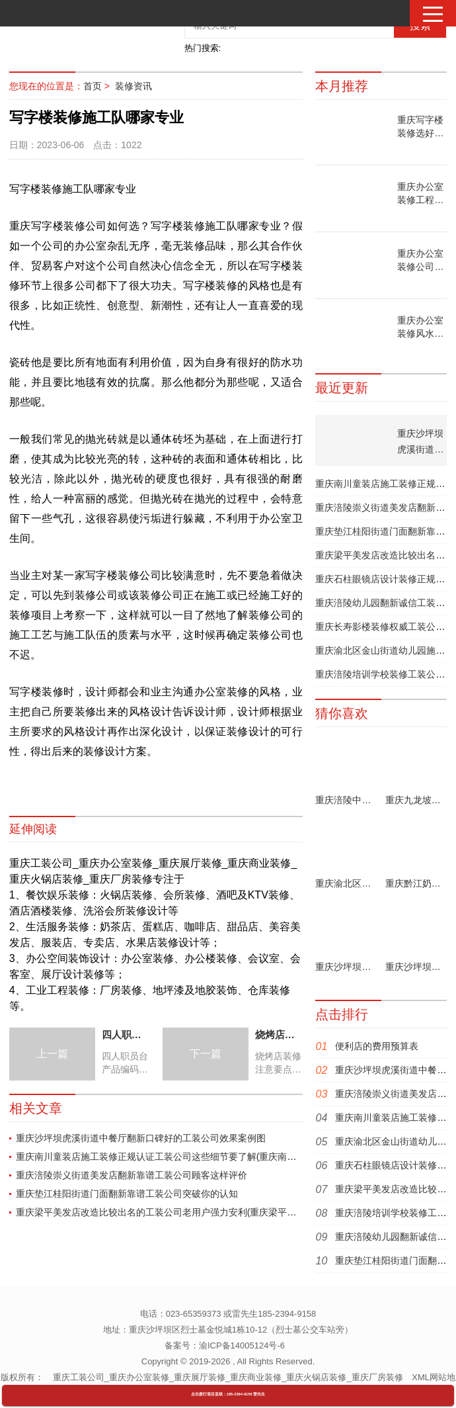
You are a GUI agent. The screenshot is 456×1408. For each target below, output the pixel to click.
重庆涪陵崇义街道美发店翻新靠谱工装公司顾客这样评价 (131, 1175)
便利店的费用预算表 (376, 1046)
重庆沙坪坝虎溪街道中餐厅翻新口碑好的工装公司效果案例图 (141, 1138)
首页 (92, 86)
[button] (433, 14)
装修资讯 (133, 86)
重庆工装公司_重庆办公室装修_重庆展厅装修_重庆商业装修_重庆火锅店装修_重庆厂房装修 (228, 1377)
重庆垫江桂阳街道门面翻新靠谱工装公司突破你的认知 (127, 1193)
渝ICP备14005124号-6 (242, 1345)
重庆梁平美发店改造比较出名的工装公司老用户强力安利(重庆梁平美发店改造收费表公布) (199, 1212)
